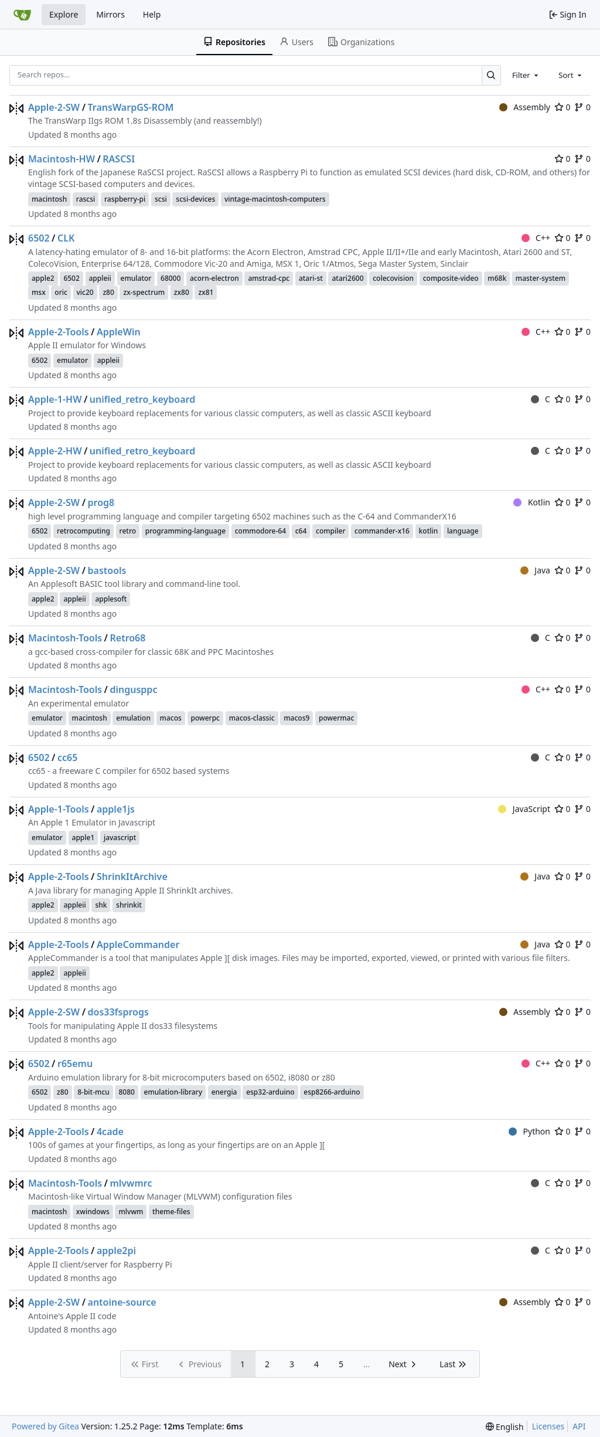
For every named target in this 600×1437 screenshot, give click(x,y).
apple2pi (116, 1250)
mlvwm (130, 1212)
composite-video (451, 278)
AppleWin (119, 332)
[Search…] (491, 75)
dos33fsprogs (118, 1012)
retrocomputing (83, 531)
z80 (108, 292)
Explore (63, 14)
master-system (540, 278)
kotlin (428, 531)
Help (152, 14)
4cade (110, 1131)
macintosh (49, 199)
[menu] (505, 1426)
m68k (497, 278)
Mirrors (110, 14)
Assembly (524, 107)
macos (171, 718)
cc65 (67, 757)
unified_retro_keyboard (142, 399)
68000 (170, 278)
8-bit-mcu (93, 1092)
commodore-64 (260, 531)
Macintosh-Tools (65, 638)
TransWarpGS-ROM (131, 107)
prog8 (101, 502)
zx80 (181, 292)
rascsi (86, 199)
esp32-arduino (270, 1092)
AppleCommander (138, 944)
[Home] (22, 14)
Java (535, 570)
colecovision (393, 278)
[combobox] (526, 75)
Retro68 (127, 638)
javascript (120, 838)
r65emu (75, 1063)
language (463, 531)
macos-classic (252, 718)
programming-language (185, 531)
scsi (161, 199)
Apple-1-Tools (58, 809)
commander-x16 (382, 531)
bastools (107, 570)
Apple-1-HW (54, 399)
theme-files (171, 1212)
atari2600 (347, 278)
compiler (330, 531)
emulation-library (173, 1092)
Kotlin (531, 502)
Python (529, 1131)
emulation (133, 718)
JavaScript (524, 808)
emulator (136, 278)
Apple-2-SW (54, 107)
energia (224, 1092)
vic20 (85, 292)
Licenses (548, 1426)
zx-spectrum (144, 292)
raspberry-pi (124, 199)
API (578, 1426)
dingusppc (133, 689)
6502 (39, 238)
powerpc (205, 718)
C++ (535, 237)
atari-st (311, 278)
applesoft (111, 599)
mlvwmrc (131, 1183)
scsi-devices (195, 199)
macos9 (296, 718)
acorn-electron (214, 278)
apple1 (83, 838)
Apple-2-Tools (58, 332)
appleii (100, 278)
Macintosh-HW (61, 159)
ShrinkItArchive (132, 876)
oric (60, 292)
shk (101, 905)
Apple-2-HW (54, 451)
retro (128, 531)
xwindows (93, 1212)
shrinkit (129, 905)
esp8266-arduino (332, 1092)
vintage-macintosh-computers (275, 199)
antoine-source (122, 1302)
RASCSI (119, 159)
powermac (336, 718)
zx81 (205, 292)
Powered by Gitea (45, 1426)
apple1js (116, 809)
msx (39, 292)
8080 (126, 1092)
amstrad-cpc (268, 278)
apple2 (43, 278)
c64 (301, 531)
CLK (65, 238)
